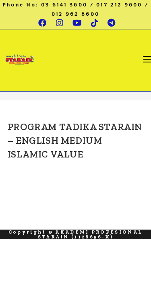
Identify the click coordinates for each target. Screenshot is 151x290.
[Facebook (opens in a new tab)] (43, 23)
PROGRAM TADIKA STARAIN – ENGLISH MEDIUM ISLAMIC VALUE (75, 140)
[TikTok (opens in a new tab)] (95, 23)
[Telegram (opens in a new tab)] (109, 23)
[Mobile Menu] (147, 59)
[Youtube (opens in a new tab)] (77, 23)
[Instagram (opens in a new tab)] (60, 23)
